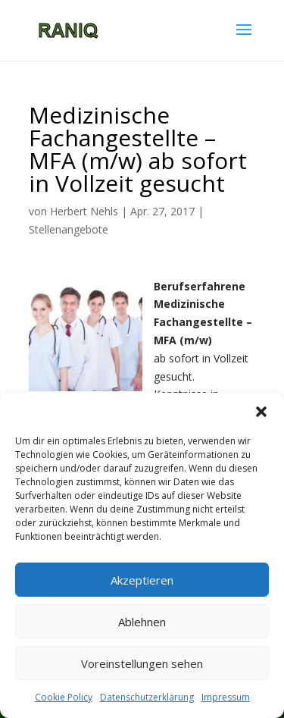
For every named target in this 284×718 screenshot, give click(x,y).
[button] (261, 411)
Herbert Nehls (84, 211)
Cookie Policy (63, 697)
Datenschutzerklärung (147, 697)
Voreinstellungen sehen (142, 663)
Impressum (225, 697)
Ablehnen (142, 621)
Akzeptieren (142, 580)
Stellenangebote (68, 229)
